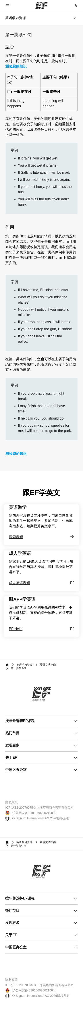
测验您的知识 (16, 66)
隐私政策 (11, 802)
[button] (7, 5)
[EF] (41, 5)
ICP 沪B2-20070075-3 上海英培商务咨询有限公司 (39, 807)
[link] (15, 18)
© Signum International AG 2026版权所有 (37, 818)
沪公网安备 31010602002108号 (30, 813)
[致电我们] (76, 5)
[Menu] (74, 18)
